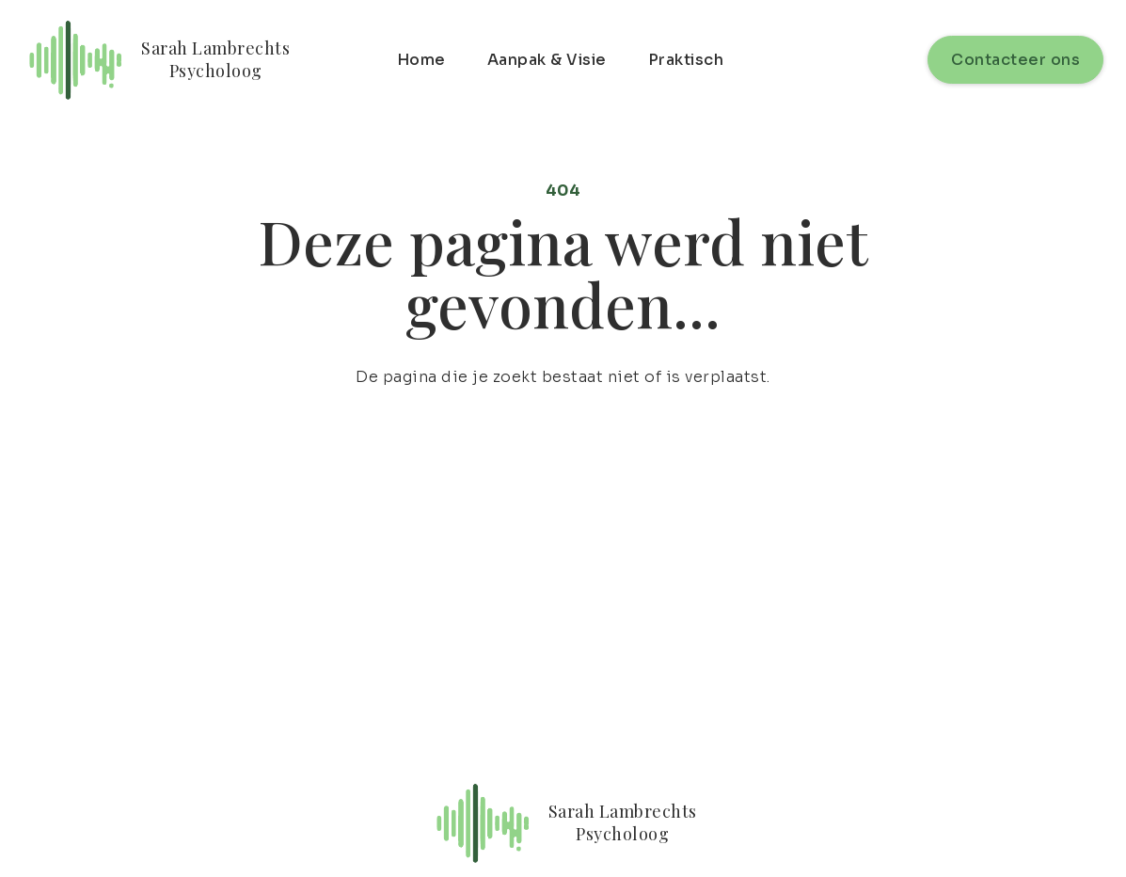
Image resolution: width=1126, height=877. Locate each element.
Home (421, 60)
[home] (156, 59)
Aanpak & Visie (547, 60)
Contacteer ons (1015, 60)
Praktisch (686, 60)
